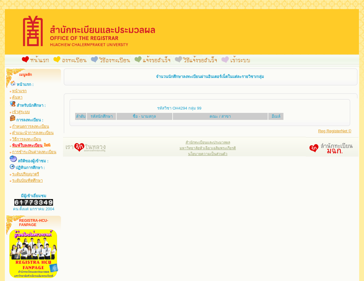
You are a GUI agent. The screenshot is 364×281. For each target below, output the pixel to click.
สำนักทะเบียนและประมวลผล (208, 142)
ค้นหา (17, 97)
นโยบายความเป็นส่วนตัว (207, 154)
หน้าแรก (19, 91)
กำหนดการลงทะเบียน (30, 126)
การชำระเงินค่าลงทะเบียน (34, 152)
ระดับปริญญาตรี (25, 174)
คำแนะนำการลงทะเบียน (33, 132)
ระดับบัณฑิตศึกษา (27, 180)
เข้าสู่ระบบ (21, 112)
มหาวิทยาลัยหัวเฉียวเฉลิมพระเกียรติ (208, 148)
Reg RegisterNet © (334, 131)
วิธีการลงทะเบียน (26, 139)
